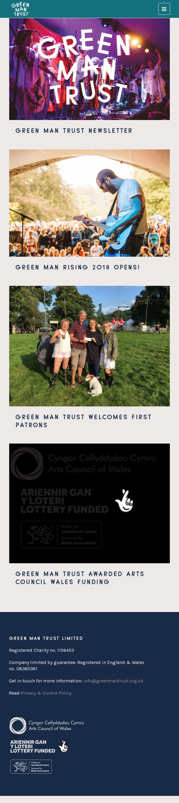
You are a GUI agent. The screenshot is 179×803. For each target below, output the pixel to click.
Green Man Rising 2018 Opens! (77, 266)
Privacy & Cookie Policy (46, 693)
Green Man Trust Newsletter (73, 129)
